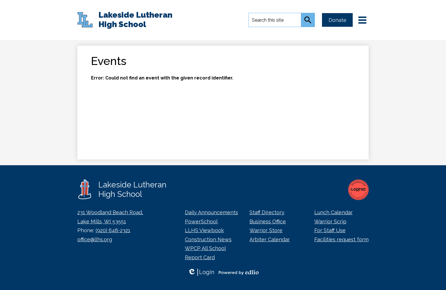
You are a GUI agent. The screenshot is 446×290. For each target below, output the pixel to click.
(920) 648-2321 (113, 230)
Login (201, 272)
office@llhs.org (94, 239)
